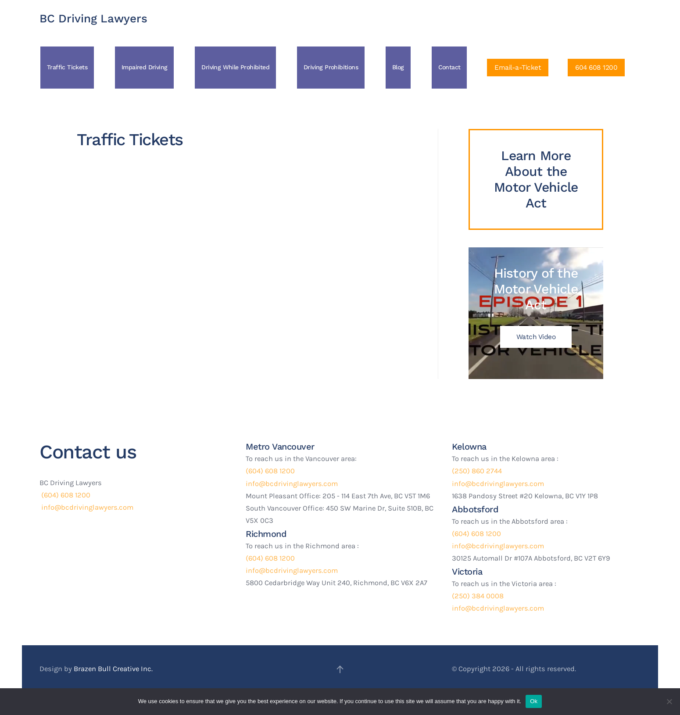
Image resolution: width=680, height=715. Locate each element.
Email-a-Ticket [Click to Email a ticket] (517, 68)
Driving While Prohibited (235, 67)
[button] (340, 669)
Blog (398, 67)
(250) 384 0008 (478, 596)
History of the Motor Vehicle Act (536, 288)
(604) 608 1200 (64, 495)
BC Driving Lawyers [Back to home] (93, 18)
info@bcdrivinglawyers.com (86, 507)
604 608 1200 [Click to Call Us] (596, 68)
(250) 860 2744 (477, 471)
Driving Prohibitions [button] (331, 67)
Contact (449, 67)
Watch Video (536, 337)
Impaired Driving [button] (144, 67)
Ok (533, 701)
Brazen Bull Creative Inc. (113, 669)
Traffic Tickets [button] (67, 67)
